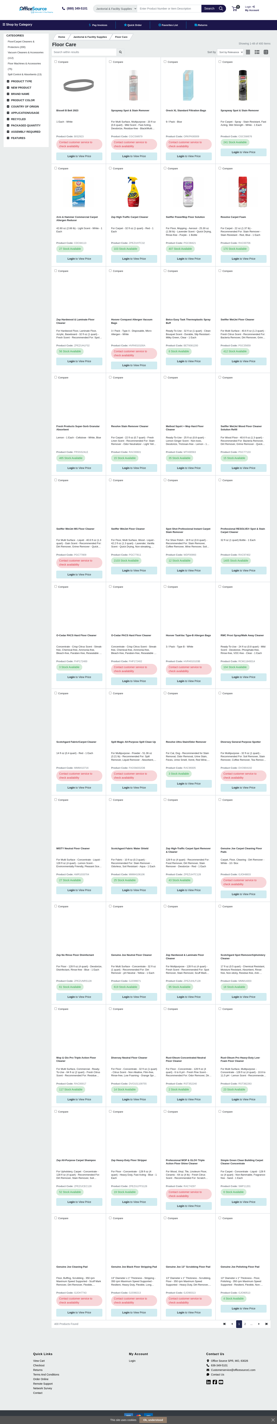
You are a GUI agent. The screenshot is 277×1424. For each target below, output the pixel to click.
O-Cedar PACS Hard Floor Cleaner (76, 635)
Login (132, 1360)
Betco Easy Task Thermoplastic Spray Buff (188, 321)
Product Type (21, 81)
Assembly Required (25, 131)
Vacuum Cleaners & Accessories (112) (26, 55)
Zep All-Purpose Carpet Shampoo (76, 1160)
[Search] (169, 8)
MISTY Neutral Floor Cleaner (73, 848)
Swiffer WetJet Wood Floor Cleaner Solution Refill (241, 428)
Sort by (211, 52)
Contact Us (215, 1374)
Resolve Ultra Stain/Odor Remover (186, 741)
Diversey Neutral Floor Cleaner (129, 1057)
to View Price (79, 156)
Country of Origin (25, 106)
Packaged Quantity (26, 125)
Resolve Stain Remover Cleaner (129, 426)
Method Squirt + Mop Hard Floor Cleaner (185, 428)
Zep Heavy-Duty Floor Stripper (129, 1160)
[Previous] (232, 1324)
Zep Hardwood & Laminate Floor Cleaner (75, 321)
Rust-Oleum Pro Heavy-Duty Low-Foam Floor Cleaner (240, 1059)
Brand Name (20, 93)
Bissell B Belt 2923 (67, 110)
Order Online (40, 1379)
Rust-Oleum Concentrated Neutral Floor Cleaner (186, 1059)
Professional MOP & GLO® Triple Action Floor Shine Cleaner (185, 1162)
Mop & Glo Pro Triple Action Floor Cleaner (76, 1059)
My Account (253, 8)
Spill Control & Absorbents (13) (25, 74)
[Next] (259, 1324)
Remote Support (43, 1383)
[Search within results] (84, 52)
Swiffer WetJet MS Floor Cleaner (75, 528)
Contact (37, 1392)
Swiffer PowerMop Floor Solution (185, 217)
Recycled (18, 119)
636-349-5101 (217, 1365)
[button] (234, 8)
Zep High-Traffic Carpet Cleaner (129, 217)
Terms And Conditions (46, 1374)
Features (18, 138)
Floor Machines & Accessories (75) (24, 66)
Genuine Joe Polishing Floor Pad (240, 1266)
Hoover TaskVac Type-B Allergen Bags (188, 635)
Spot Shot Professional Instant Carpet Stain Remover (188, 530)
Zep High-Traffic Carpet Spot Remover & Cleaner (188, 850)
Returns (38, 1369)
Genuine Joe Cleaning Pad (71, 1266)
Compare (62, 62)
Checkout (38, 1365)
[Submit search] (120, 52)
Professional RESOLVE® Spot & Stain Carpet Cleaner (243, 530)
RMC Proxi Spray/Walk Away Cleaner (242, 635)
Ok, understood (153, 1420)
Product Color (23, 100)
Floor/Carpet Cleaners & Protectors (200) (21, 44)
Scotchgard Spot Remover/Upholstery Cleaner (243, 957)
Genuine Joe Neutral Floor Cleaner (131, 955)
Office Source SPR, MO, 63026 (227, 1360)
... (251, 1323)
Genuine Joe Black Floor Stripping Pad (134, 1266)
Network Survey (42, 1388)
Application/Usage (25, 112)
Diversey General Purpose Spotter (241, 741)
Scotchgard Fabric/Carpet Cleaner (76, 741)
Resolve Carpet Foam (233, 217)
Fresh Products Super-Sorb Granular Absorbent (78, 428)
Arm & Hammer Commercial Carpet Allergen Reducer (77, 219)
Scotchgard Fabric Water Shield (129, 848)
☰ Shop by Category (17, 24)
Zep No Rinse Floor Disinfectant (75, 955)
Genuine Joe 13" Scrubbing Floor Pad (188, 1266)
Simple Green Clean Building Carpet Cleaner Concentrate (242, 1162)
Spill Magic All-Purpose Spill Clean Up (133, 741)
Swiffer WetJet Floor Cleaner (237, 319)
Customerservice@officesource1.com (230, 1369)
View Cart (39, 1360)
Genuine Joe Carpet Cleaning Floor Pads (241, 850)
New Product (21, 87)
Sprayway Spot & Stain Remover (130, 110)
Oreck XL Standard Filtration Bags (186, 110)
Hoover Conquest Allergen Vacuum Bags (131, 321)
